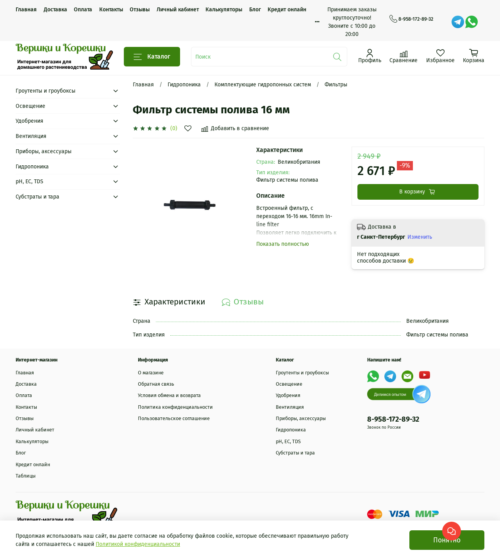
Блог (255, 9)
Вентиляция (31, 136)
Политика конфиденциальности (175, 407)
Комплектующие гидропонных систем (262, 84)
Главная (26, 9)
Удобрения (29, 121)
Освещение (30, 106)
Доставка (55, 9)
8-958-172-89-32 (411, 19)
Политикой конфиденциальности (138, 544)
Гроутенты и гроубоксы (45, 91)
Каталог (152, 57)
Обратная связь (156, 384)
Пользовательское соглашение (174, 418)
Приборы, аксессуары (43, 151)
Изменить (419, 237)
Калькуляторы (223, 9)
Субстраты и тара (37, 196)
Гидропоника (184, 84)
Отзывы (140, 9)
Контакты (111, 9)
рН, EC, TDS (29, 181)
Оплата (83, 9)
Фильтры (336, 84)
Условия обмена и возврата (169, 395)
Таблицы (26, 476)
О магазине (151, 373)
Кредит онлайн (287, 9)
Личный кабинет (178, 9)
